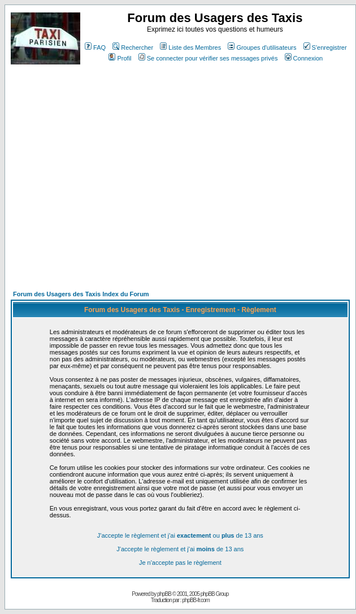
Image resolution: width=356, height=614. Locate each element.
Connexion (304, 58)
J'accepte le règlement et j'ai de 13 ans (180, 549)
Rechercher (132, 47)
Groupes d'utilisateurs (262, 47)
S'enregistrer (325, 47)
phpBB (164, 594)
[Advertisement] (106, 182)
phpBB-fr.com (196, 600)
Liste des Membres (190, 47)
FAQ (95, 47)
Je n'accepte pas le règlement (180, 562)
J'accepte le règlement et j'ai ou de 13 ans (180, 535)
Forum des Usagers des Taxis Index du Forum (81, 294)
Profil (119, 58)
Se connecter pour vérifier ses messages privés (208, 58)
